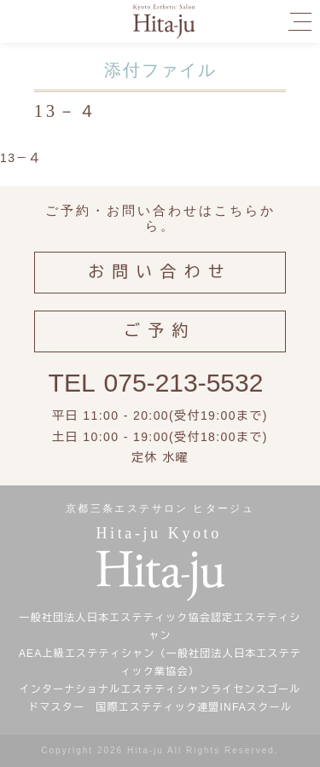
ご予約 (159, 331)
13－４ (21, 158)
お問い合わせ (160, 272)
